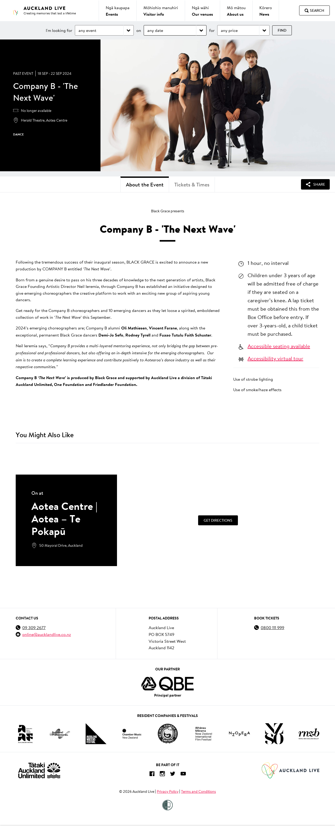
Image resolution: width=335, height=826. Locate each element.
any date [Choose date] (155, 30)
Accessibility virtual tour (275, 358)
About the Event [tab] (145, 184)
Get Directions (218, 520)
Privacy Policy (167, 791)
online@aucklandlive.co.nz (46, 634)
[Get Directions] (218, 520)
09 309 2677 (34, 627)
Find (282, 30)
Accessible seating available (279, 346)
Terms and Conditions (198, 791)
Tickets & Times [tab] (191, 184)
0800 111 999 (272, 627)
